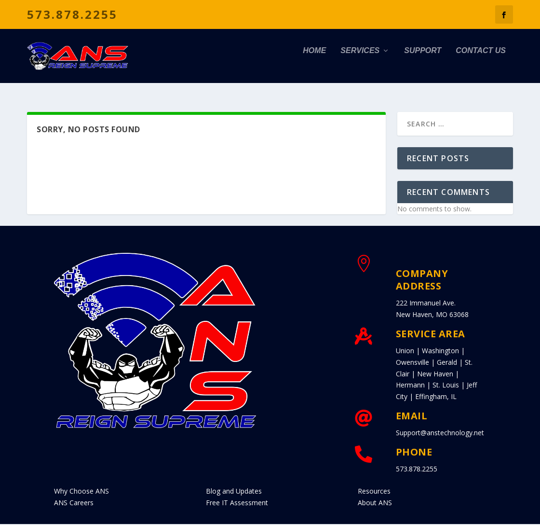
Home (314, 61)
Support (422, 61)
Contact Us (481, 61)
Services (359, 61)
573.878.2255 (72, 14)
